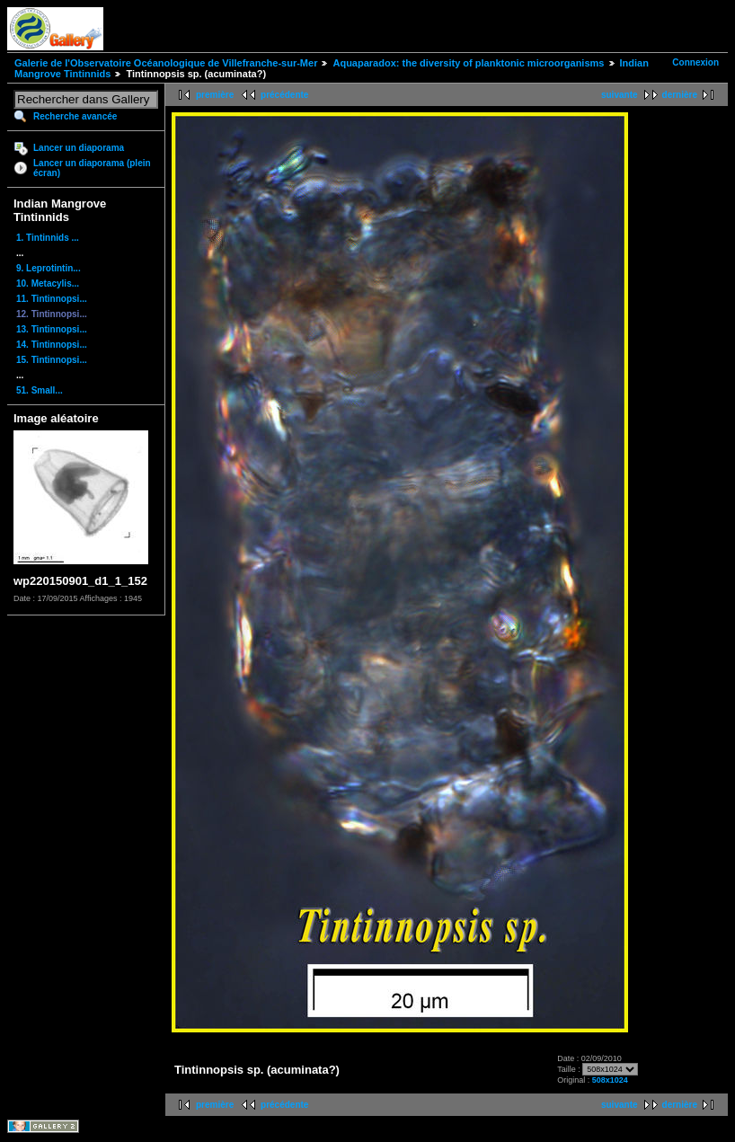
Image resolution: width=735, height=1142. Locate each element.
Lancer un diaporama (78, 148)
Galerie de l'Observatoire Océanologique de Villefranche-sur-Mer (165, 63)
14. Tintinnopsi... (51, 345)
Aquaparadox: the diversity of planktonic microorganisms (468, 63)
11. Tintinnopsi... (51, 299)
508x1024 (610, 1080)
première (215, 95)
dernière (679, 95)
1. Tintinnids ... (47, 238)
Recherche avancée (75, 116)
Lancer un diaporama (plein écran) (92, 168)
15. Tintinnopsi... (51, 360)
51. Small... (39, 390)
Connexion (695, 62)
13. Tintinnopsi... (51, 329)
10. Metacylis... (47, 283)
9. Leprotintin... (48, 268)
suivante (619, 95)
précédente (284, 95)
